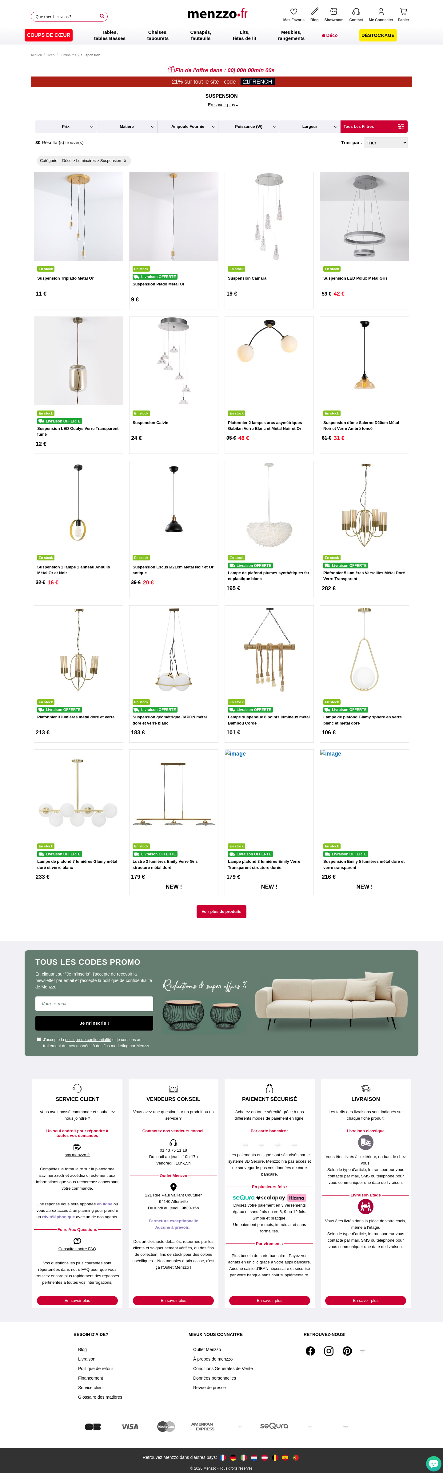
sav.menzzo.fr (77, 1155)
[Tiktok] (362, 1351)
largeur (309, 126)
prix (66, 126)
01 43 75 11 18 (173, 1150)
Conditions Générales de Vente (223, 1368)
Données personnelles (214, 1378)
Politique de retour (95, 1368)
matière (127, 126)
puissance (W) (248, 126)
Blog (82, 1349)
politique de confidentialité (88, 1039)
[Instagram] (328, 1351)
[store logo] (219, 16)
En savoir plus (77, 1300)
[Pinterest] (347, 1351)
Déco (51, 55)
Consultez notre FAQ (77, 1249)
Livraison (86, 1359)
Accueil (36, 55)
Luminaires (68, 55)
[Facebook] (310, 1351)
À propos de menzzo (213, 1359)
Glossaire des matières (100, 1397)
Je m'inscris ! (94, 1023)
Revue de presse (209, 1387)
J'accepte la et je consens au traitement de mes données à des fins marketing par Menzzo (93, 1042)
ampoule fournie (187, 126)
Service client (91, 1387)
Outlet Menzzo (207, 1349)
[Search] (102, 16)
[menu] (221, 35)
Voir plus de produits (221, 911)
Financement (90, 1378)
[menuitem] (48, 35)
